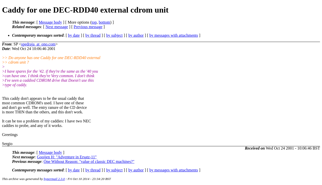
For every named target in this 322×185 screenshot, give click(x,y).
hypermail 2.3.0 (54, 179)
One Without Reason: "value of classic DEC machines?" (89, 161)
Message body (50, 22)
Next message (57, 27)
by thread (93, 35)
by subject (114, 35)
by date (74, 35)
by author (136, 35)
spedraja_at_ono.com (38, 44)
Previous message (88, 27)
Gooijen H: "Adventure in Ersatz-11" (67, 157)
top (94, 22)
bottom (104, 22)
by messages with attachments (173, 35)
